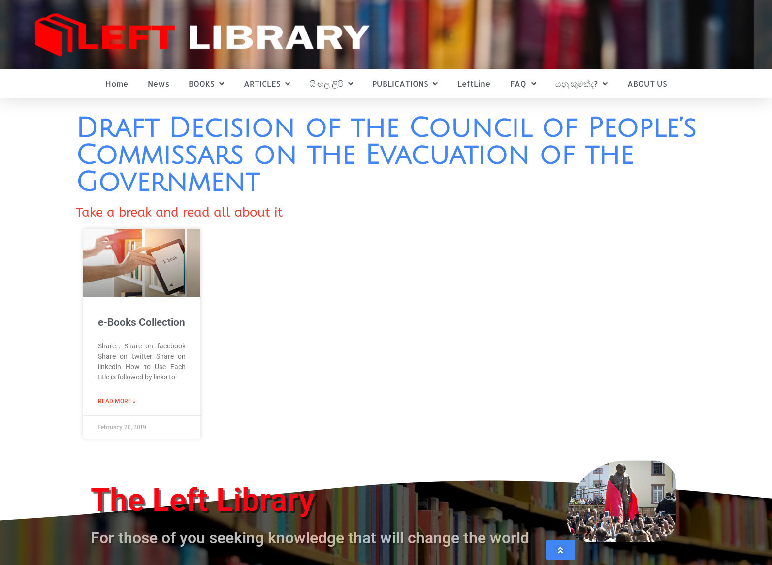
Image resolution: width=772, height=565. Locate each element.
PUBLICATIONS (405, 84)
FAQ (523, 84)
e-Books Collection (141, 322)
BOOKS (206, 84)
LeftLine (473, 83)
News (158, 83)
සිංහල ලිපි (331, 84)
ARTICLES (267, 84)
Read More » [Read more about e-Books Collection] (117, 401)
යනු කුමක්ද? (581, 84)
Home (116, 83)
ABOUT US (647, 83)
